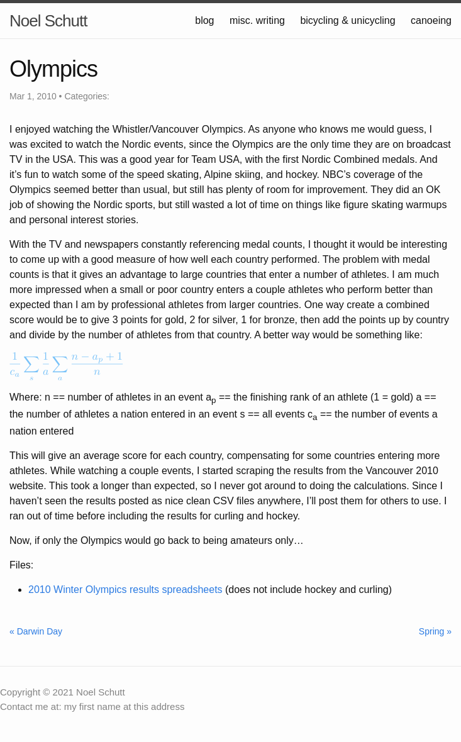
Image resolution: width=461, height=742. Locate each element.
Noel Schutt (48, 20)
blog (204, 20)
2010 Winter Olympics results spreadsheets (125, 589)
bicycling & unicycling (347, 20)
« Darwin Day (35, 631)
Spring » (435, 631)
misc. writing (257, 20)
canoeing (431, 20)
